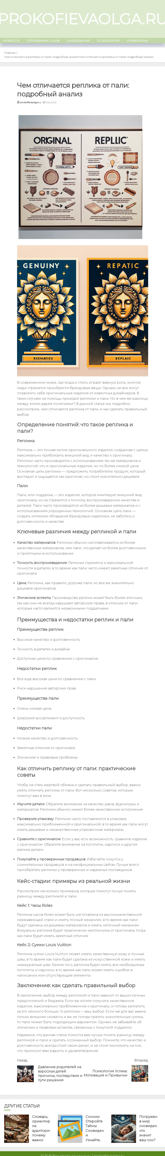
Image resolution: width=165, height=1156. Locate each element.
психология (108, 40)
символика (137, 40)
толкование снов (42, 40)
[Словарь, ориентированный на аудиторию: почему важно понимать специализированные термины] (16, 1129)
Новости (11, 40)
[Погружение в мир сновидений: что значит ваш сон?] (123, 1129)
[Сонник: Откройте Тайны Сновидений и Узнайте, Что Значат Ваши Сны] (70, 1129)
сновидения (78, 40)
